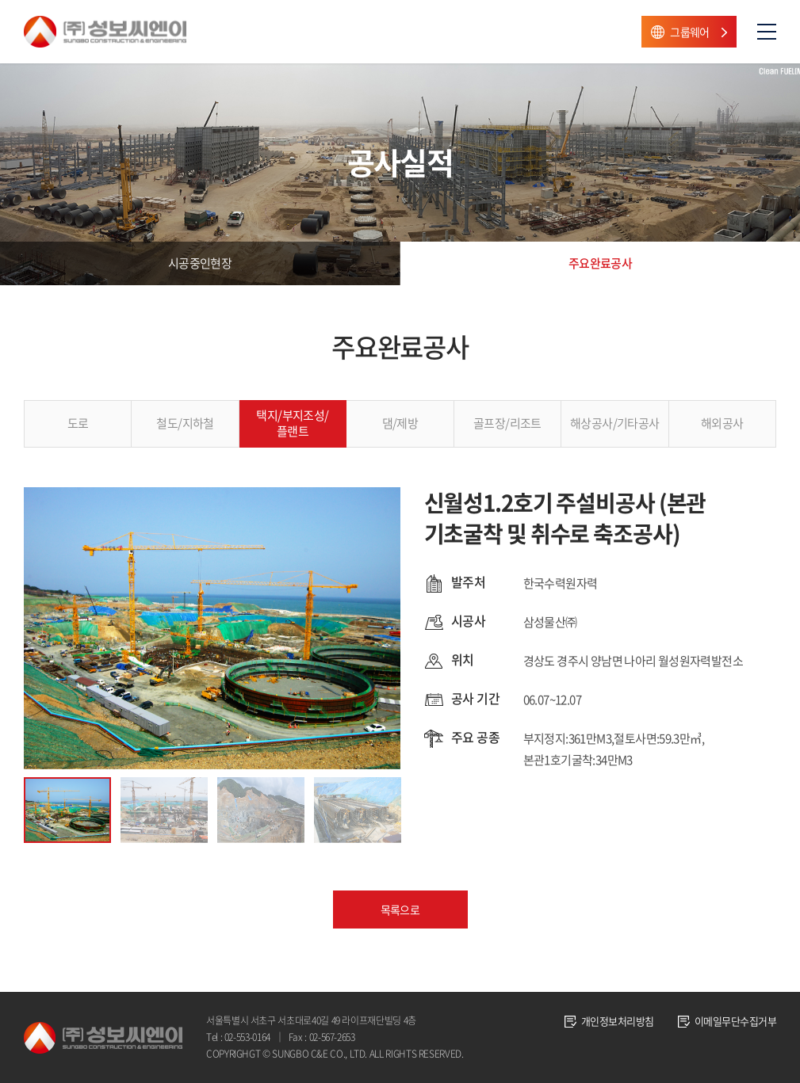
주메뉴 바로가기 (0, 0)
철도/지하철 (184, 423)
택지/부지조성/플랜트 (292, 423)
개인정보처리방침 (617, 1020)
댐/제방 (400, 423)
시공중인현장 (200, 263)
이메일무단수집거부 (735, 1020)
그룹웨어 (690, 32)
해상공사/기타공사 (615, 423)
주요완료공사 (600, 263)
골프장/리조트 (507, 423)
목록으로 (400, 909)
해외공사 (722, 423)
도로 (78, 423)
